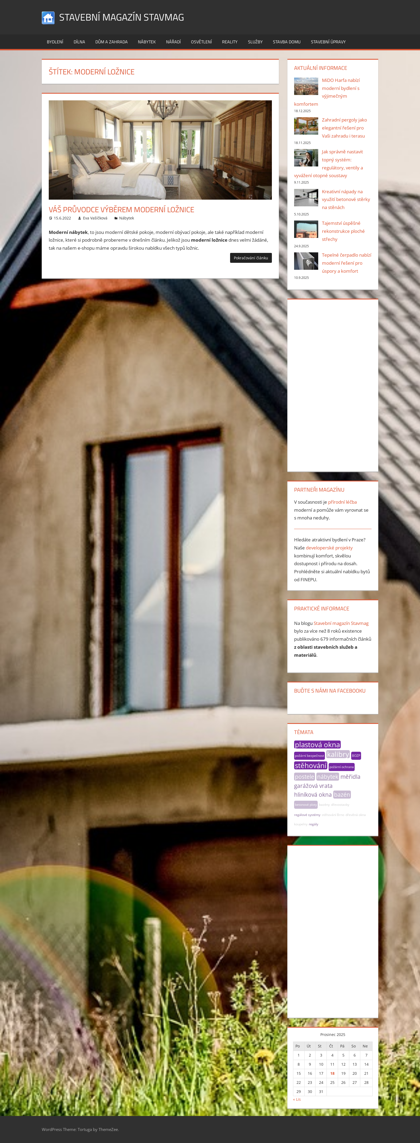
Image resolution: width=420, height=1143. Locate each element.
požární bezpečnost (309, 755)
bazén (342, 794)
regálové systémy (307, 814)
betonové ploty (306, 804)
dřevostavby (340, 804)
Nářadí (173, 42)
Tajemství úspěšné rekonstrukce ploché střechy (343, 231)
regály (313, 824)
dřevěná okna (356, 814)
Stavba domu (287, 42)
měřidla (350, 776)
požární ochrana (341, 767)
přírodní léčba (342, 502)
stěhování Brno (333, 814)
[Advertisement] (332, 384)
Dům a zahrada (111, 42)
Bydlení (55, 42)
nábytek (327, 776)
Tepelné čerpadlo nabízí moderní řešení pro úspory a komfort (346, 263)
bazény (324, 804)
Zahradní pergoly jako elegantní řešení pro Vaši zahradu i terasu (344, 128)
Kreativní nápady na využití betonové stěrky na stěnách (346, 199)
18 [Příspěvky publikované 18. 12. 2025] (332, 1073)
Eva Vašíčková (95, 218)
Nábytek (147, 42)
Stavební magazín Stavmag (121, 17)
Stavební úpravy (328, 42)
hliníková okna (313, 794)
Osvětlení (201, 42)
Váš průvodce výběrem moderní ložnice (121, 209)
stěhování (311, 765)
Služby (255, 42)
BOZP (356, 755)
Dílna (79, 42)
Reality (230, 42)
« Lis (297, 1099)
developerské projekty (329, 548)
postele (304, 776)
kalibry (338, 754)
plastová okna (317, 745)
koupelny (301, 824)
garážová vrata (313, 786)
